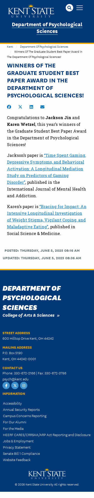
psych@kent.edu (16, 379)
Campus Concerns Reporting (24, 415)
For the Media (13, 428)
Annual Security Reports (21, 409)
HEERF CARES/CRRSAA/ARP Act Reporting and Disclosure (46, 434)
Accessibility (12, 403)
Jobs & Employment (18, 441)
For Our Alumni (14, 422)
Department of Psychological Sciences (47, 27)
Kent (10, 46)
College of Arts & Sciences (28, 315)
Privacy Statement (17, 447)
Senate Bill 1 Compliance (21, 453)
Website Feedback (17, 459)
